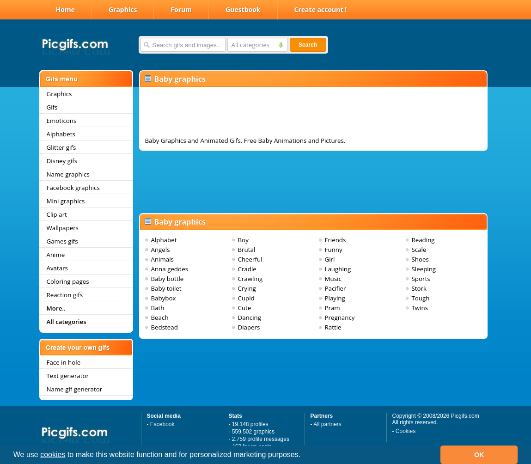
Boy (243, 240)
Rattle (333, 327)
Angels (160, 249)
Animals (162, 259)
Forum (181, 9)
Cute (244, 308)
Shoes (420, 259)
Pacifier (335, 288)
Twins (420, 308)
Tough (421, 298)
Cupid (246, 298)
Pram (332, 308)
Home (65, 9)
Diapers (249, 327)
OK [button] (479, 454)
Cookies (405, 431)
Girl (330, 259)
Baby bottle (167, 279)
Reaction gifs (65, 295)
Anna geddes (170, 269)
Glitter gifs (61, 147)
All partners (327, 424)
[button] (304, 455)
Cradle (247, 269)
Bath (158, 308)
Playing (335, 298)
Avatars (57, 268)
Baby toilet (166, 288)
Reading (423, 240)
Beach (160, 317)
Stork (419, 288)
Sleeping (424, 269)
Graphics (123, 9)
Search (308, 45)
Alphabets (61, 134)
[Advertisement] (313, 113)
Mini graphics (66, 201)
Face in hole (64, 362)
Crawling (250, 279)
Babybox (163, 298)
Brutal (247, 249)
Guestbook (243, 9)
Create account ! (320, 9)
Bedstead (164, 327)
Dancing (249, 317)
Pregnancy (340, 317)
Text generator (68, 376)
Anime (56, 254)
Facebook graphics (73, 187)
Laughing (338, 269)
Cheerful (250, 259)
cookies (52, 454)
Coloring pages (68, 281)
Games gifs (62, 241)
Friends (335, 240)
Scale (419, 249)
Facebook (162, 424)
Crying (247, 288)
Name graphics (68, 174)
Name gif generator (75, 389)
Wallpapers (63, 228)
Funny (333, 249)
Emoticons (62, 120)
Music (333, 279)
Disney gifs (62, 161)
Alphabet (164, 240)
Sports (421, 279)
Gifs (52, 107)
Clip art (57, 214)
